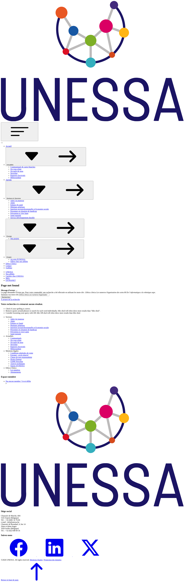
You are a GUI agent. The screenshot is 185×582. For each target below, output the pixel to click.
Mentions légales (36, 560)
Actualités (46, 157)
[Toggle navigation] (19, 131)
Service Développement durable (22, 218)
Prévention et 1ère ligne (19, 213)
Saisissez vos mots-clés (10, 295)
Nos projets (14, 238)
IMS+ (8, 278)
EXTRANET (11, 280)
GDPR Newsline (16, 362)
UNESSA (9, 272)
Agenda (9, 180)
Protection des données (52, 560)
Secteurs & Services (49, 190)
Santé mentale (15, 215)
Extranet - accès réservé (19, 355)
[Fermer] (2, 142)
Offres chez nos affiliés (19, 262)
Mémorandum (15, 178)
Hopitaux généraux (17, 325)
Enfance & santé (16, 205)
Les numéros (15, 370)
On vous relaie (15, 169)
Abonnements (15, 372)
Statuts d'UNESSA (17, 366)
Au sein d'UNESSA (17, 259)
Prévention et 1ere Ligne (19, 332)
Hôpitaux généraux (17, 207)
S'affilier (9, 268)
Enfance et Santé (16, 323)
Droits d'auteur (16, 359)
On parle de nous (16, 171)
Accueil (9, 146)
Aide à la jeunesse (17, 201)
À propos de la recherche (10, 299)
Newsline (13, 173)
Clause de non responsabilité (21, 357)
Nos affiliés (10, 274)
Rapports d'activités (17, 175)
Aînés (12, 203)
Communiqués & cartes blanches (22, 167)
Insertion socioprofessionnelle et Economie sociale (29, 209)
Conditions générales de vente (21, 353)
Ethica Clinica (11, 264)
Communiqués (15, 338)
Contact (9, 266)
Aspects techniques (17, 364)
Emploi (45, 249)
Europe (45, 228)
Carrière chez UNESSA (15, 276)
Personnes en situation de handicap (23, 211)
